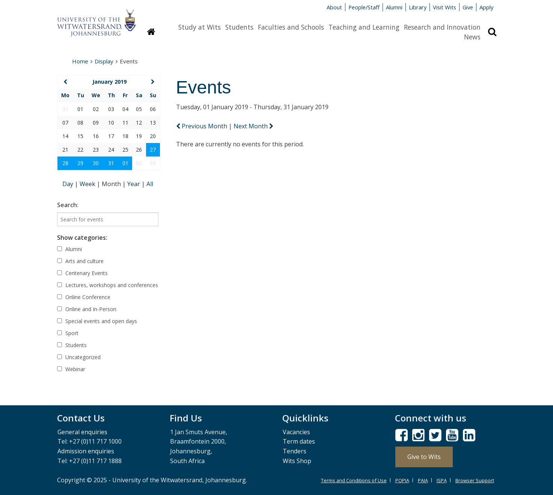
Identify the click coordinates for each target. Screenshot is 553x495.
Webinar (71, 369)
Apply (486, 7)
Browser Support (474, 480)
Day (68, 184)
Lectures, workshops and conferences (107, 285)
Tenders (294, 451)
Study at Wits (199, 27)
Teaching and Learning (363, 27)
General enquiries (82, 432)
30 (96, 163)
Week (88, 184)
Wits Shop (297, 461)
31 (111, 163)
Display (104, 61)
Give (468, 7)
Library (417, 7)
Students (239, 27)
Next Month (253, 126)
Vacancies (296, 432)
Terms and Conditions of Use (354, 480)
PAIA (423, 480)
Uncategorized (79, 357)
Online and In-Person (86, 309)
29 (80, 163)
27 (153, 149)
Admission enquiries (85, 451)
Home (80, 61)
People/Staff (364, 7)
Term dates (299, 441)
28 (65, 163)
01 (125, 163)
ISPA (442, 480)
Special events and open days (97, 321)
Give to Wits (424, 457)
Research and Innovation (442, 27)
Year (134, 184)
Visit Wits (444, 7)
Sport (67, 333)
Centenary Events (82, 273)
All (149, 184)
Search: (67, 205)
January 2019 (109, 81)
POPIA (402, 480)
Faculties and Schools (291, 27)
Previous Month (202, 126)
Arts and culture (80, 261)
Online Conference (83, 297)
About (334, 7)
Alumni (394, 7)
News (472, 36)
